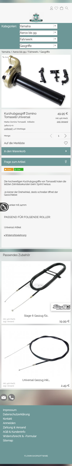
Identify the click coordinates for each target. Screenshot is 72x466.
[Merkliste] (56, 8)
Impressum (9, 410)
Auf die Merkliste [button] (14, 143)
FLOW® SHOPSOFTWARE (36, 456)
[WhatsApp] (11, 397)
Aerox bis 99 (19, 52)
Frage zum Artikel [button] (14, 161)
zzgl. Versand (8, 321)
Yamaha (5, 52)
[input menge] (59, 135)
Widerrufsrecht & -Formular (20, 436)
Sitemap (8, 440)
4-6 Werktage (14, 129)
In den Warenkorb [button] (14, 151)
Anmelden (51, 8)
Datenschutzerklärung (16, 414)
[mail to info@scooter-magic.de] (3, 397)
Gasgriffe (45, 52)
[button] (67, 8)
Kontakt (7, 418)
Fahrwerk (33, 52)
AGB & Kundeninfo (14, 431)
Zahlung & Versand (14, 427)
